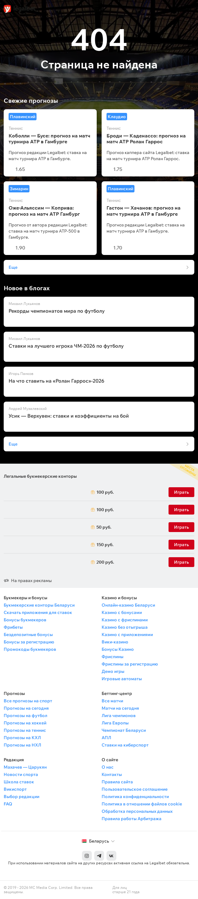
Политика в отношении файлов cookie (142, 804)
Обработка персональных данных (137, 811)
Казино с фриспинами (125, 620)
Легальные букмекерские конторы (40, 476)
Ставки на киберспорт (125, 745)
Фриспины (112, 656)
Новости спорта (21, 774)
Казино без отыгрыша (125, 627)
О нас (108, 767)
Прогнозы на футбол (25, 715)
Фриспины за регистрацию (130, 664)
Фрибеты (13, 627)
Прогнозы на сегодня (26, 708)
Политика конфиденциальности (135, 796)
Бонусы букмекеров (25, 620)
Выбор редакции (21, 796)
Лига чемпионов (119, 715)
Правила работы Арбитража (131, 818)
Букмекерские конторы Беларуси (39, 605)
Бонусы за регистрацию (29, 642)
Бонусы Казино (118, 649)
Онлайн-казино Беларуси (128, 605)
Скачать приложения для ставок (38, 612)
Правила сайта (117, 782)
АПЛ (106, 737)
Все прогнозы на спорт (28, 701)
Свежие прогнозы (31, 100)
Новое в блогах (27, 288)
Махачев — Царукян (25, 767)
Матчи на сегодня (120, 708)
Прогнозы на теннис (25, 730)
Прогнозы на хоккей (25, 723)
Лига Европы (115, 723)
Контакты (112, 774)
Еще (13, 267)
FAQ (8, 804)
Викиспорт (15, 789)
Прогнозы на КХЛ (22, 737)
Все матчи (112, 701)
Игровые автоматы (122, 678)
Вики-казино (115, 642)
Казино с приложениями (127, 634)
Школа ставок (19, 782)
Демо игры (113, 671)
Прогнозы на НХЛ (22, 745)
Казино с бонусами (122, 612)
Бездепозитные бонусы (28, 634)
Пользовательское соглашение (135, 789)
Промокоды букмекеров (30, 649)
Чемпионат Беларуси (124, 730)
